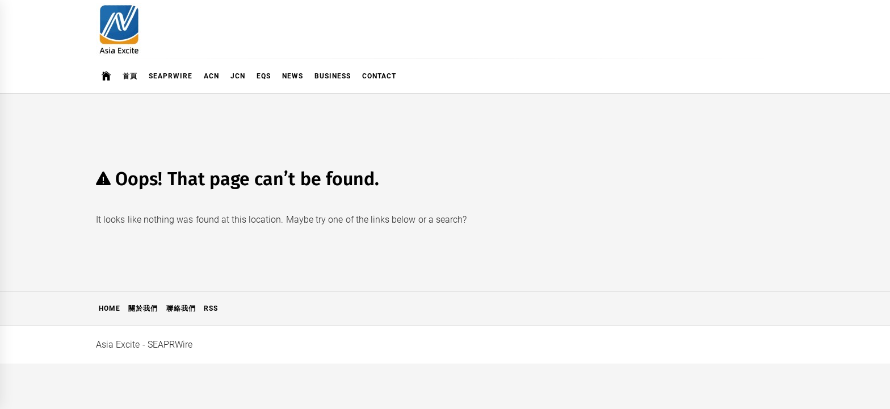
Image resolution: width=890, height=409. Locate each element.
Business (332, 76)
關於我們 (143, 308)
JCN (237, 76)
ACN (211, 76)
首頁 (130, 76)
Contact (379, 76)
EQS (264, 76)
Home (109, 308)
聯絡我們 (181, 308)
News (292, 76)
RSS (211, 308)
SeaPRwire (170, 76)
